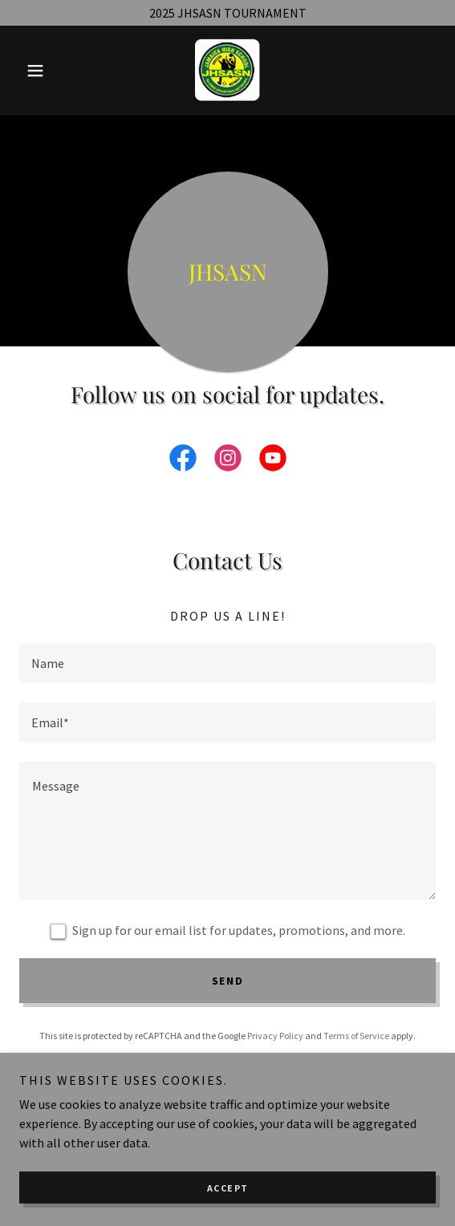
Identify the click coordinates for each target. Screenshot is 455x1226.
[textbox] (227, 663)
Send (228, 980)
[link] (227, 70)
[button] (50, 71)
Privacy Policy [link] (275, 1036)
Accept (228, 1188)
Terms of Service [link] (356, 1036)
